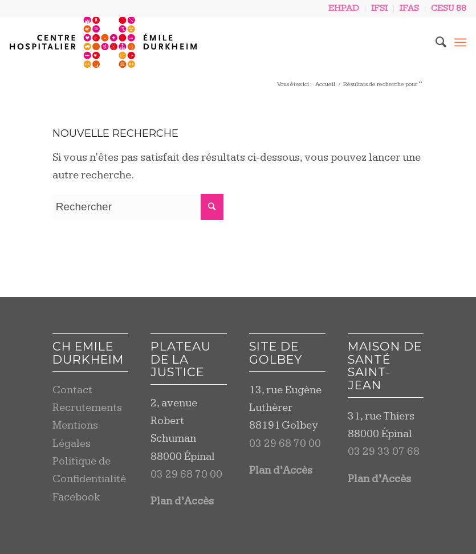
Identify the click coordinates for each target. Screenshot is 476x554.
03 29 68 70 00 (186, 474)
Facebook (76, 497)
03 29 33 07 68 (384, 451)
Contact (72, 390)
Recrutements (87, 407)
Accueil (325, 84)
